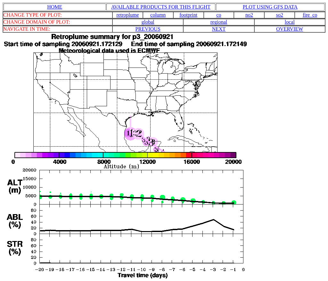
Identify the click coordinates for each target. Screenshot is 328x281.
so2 (279, 15)
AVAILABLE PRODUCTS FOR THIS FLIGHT (160, 7)
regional (218, 22)
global (148, 22)
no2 (249, 15)
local (290, 22)
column (158, 15)
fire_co (310, 15)
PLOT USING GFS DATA (270, 7)
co (219, 15)
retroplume (127, 15)
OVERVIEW (289, 29)
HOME (54, 7)
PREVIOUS (147, 29)
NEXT (219, 29)
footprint (188, 15)
